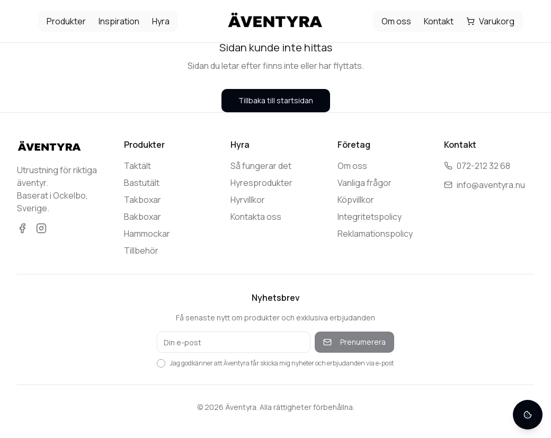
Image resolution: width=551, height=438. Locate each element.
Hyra (161, 21)
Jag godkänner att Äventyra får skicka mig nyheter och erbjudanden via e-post (282, 363)
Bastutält (141, 183)
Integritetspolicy (369, 216)
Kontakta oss (255, 216)
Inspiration (119, 21)
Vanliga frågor (364, 183)
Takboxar (142, 199)
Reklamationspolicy (375, 233)
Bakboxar (142, 216)
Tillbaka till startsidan (275, 100)
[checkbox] (161, 363)
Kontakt (439, 21)
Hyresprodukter (261, 183)
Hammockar (147, 233)
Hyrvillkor (247, 199)
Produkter (66, 21)
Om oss (396, 21)
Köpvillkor (355, 199)
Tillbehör (141, 250)
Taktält (137, 166)
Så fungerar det (260, 166)
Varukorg (490, 21)
